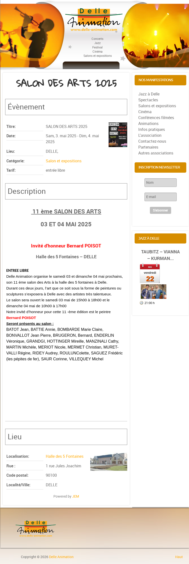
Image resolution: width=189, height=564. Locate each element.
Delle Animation (61, 557)
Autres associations (155, 153)
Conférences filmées (156, 117)
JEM (75, 496)
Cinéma (145, 111)
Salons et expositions (157, 106)
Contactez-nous (152, 141)
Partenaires (148, 147)
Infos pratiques (151, 129)
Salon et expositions (63, 161)
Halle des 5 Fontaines (64, 456)
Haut (179, 557)
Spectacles (148, 100)
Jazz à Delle (148, 94)
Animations (148, 123)
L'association (149, 135)
